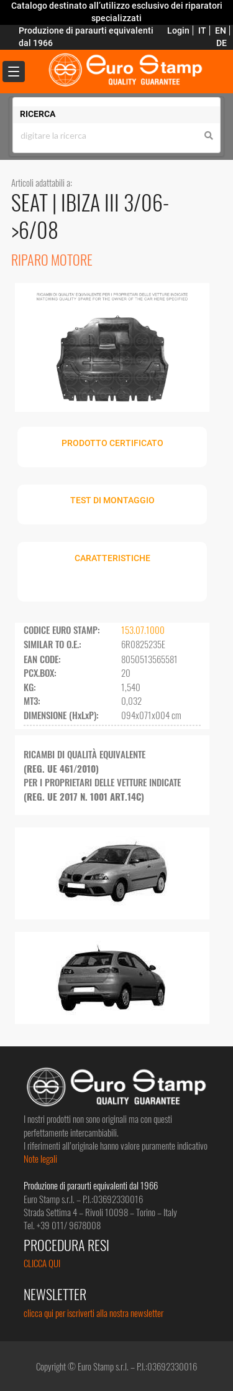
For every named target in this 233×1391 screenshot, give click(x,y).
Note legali (40, 1158)
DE (221, 43)
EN (220, 30)
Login (178, 30)
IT (202, 30)
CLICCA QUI (42, 1263)
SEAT (31, 202)
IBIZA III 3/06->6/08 (90, 215)
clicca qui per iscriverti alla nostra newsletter (93, 1312)
